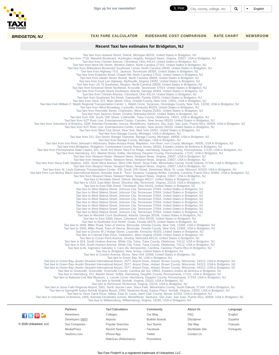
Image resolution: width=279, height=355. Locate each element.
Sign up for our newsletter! (115, 8)
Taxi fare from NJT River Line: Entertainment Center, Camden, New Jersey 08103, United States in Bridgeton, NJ (140, 120)
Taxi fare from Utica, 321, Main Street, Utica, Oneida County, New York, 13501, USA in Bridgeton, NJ (139, 100)
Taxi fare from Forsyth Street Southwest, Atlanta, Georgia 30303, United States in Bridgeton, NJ (139, 91)
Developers (72, 319)
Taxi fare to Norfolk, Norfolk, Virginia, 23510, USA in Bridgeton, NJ (139, 280)
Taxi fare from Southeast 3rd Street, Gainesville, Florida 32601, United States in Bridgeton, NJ (139, 97)
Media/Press (73, 329)
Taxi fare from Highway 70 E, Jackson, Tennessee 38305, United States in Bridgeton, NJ (139, 71)
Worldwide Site (197, 329)
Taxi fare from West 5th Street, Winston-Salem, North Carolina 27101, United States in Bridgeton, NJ (139, 64)
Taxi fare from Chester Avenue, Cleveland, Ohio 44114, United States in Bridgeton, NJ (139, 61)
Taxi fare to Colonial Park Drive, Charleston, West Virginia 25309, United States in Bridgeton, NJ (139, 234)
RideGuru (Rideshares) (120, 339)
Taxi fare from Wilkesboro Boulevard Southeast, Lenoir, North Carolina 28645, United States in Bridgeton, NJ (139, 68)
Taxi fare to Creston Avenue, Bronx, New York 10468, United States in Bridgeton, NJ (139, 254)
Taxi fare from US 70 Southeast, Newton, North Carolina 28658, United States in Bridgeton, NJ (139, 84)
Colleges (111, 314)
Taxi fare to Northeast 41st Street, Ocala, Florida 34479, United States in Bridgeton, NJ (139, 221)
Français (234, 324)
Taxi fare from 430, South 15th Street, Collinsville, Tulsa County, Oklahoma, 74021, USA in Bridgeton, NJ (139, 117)
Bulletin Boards (156, 319)
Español (234, 319)
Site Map (193, 324)
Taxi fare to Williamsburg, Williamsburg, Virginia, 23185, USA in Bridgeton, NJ (139, 300)
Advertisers (72, 314)
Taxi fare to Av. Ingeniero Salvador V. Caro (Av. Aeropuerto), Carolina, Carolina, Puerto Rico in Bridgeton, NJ (139, 248)
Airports (111, 319)
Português (235, 329)
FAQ (190, 314)
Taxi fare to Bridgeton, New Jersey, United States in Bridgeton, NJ (139, 251)
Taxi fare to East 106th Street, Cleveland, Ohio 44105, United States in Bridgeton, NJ (139, 218)
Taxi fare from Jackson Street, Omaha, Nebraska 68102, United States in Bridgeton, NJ (140, 114)
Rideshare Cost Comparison (175, 36)
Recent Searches (117, 329)
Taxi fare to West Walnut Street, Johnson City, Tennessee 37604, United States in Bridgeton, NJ (139, 189)
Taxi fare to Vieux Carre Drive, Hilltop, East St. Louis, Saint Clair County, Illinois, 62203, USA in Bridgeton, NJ (139, 293)
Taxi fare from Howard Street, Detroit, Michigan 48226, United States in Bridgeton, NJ (139, 55)
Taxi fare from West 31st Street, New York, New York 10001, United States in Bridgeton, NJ (139, 130)
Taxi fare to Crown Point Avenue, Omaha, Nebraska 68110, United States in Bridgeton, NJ (139, 238)
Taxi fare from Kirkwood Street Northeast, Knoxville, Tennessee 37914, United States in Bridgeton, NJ (139, 87)
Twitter (151, 334)
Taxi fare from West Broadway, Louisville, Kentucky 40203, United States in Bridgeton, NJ (139, 107)
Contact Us (195, 334)
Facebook (153, 329)
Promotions (154, 339)
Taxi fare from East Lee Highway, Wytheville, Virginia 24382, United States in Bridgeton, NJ (139, 81)
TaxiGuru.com (74, 334)
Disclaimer (194, 319)
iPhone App (113, 334)
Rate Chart (226, 36)
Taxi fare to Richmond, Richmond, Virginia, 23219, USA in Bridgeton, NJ (139, 284)
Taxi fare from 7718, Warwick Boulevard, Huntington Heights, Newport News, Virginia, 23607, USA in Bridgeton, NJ (139, 58)
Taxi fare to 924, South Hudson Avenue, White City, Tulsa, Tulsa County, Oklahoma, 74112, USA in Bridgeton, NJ (139, 241)
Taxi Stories (154, 324)
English (233, 314)
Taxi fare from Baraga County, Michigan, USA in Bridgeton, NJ (139, 133)
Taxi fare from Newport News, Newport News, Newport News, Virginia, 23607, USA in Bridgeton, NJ (139, 156)
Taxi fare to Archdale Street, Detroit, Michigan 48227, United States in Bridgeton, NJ (139, 179)
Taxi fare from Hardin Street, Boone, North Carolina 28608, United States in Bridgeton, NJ (139, 78)
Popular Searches (117, 324)
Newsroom (257, 36)
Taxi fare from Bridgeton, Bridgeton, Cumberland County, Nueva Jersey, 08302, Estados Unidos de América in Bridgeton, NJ (139, 146)
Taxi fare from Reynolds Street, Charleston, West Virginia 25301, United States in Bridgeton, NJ (139, 110)
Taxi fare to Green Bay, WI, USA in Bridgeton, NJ (139, 257)
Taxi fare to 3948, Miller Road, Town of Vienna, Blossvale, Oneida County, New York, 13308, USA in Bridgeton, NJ (139, 225)
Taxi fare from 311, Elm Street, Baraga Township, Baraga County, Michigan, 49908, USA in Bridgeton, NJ (139, 136)
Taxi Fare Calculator (114, 36)
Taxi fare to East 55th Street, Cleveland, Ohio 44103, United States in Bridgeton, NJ (139, 185)
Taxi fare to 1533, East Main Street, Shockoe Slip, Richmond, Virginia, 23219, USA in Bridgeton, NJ (139, 182)
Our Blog (152, 314)
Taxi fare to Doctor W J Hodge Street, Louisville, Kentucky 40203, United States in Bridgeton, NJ (140, 231)
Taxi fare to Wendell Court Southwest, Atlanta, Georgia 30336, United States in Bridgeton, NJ (139, 215)
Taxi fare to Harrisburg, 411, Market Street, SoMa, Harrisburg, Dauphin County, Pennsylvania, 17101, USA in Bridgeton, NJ (139, 274)
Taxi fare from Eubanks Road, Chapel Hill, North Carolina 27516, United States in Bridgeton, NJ (139, 74)
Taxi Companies (75, 324)
